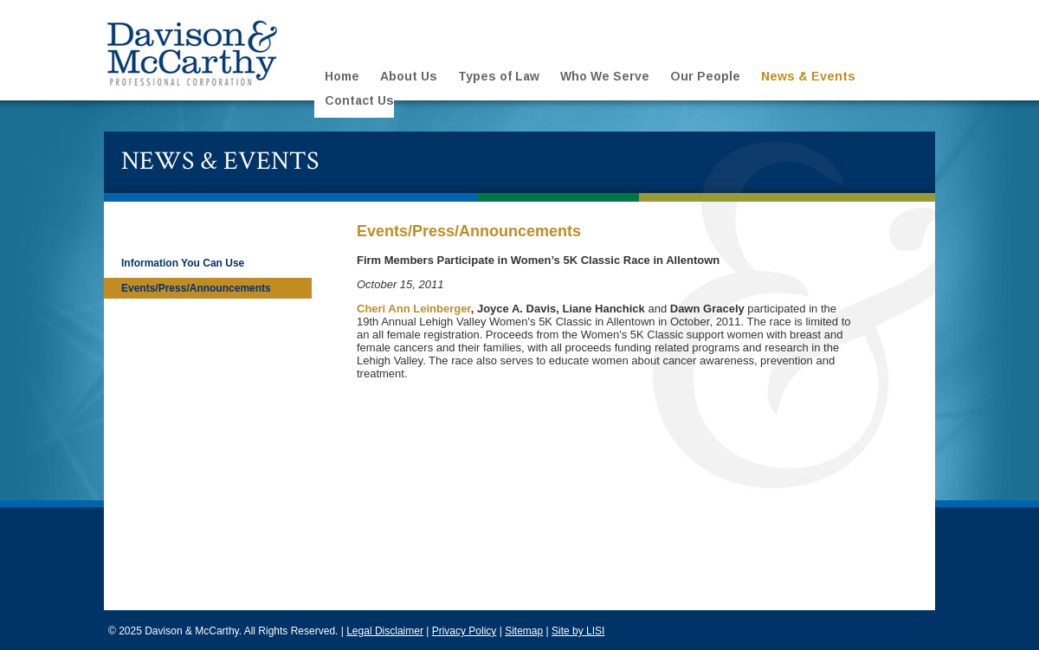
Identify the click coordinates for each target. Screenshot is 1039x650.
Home (342, 76)
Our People (705, 76)
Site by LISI (578, 631)
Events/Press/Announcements (196, 288)
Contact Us (359, 100)
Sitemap (524, 631)
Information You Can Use (182, 263)
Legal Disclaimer (384, 631)
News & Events (808, 76)
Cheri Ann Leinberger (414, 308)
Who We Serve (604, 76)
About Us (408, 76)
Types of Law (498, 76)
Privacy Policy (464, 631)
